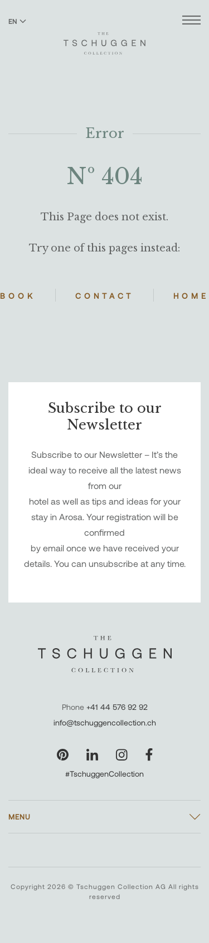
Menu (19, 816)
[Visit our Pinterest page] (63, 755)
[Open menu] (191, 21)
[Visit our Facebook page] (149, 754)
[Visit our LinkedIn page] (92, 755)
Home (191, 295)
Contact (104, 295)
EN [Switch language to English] (17, 21)
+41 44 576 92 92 (117, 707)
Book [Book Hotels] (18, 295)
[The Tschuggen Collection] (104, 38)
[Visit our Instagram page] (122, 755)
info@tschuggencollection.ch (105, 722)
